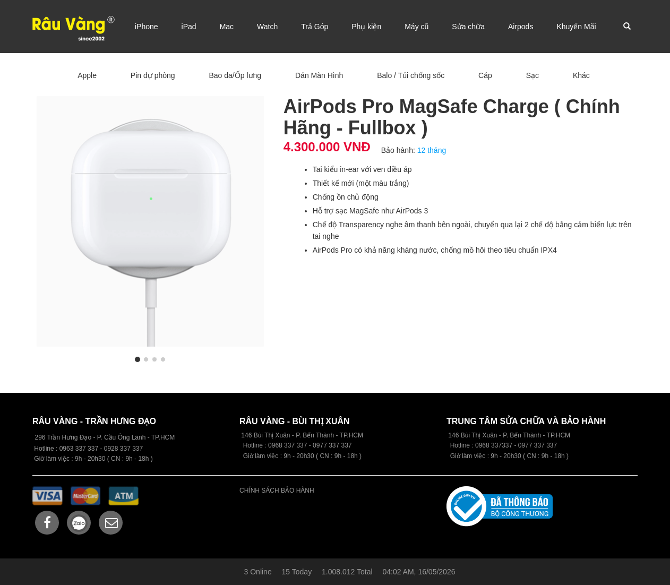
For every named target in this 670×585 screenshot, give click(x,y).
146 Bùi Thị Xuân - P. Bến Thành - (497, 435)
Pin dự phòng (153, 75)
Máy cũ (416, 26)
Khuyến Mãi (576, 26)
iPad (189, 26)
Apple (87, 75)
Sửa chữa (468, 26)
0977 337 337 (537, 445)
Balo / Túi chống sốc (410, 75)
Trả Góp (314, 26)
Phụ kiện (366, 26)
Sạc (532, 75)
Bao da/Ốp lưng (235, 75)
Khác (581, 75)
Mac (227, 26)
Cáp (485, 75)
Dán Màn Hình (319, 75)
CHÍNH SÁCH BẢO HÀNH (276, 490)
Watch (267, 26)
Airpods (520, 26)
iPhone (146, 26)
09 (271, 445)
